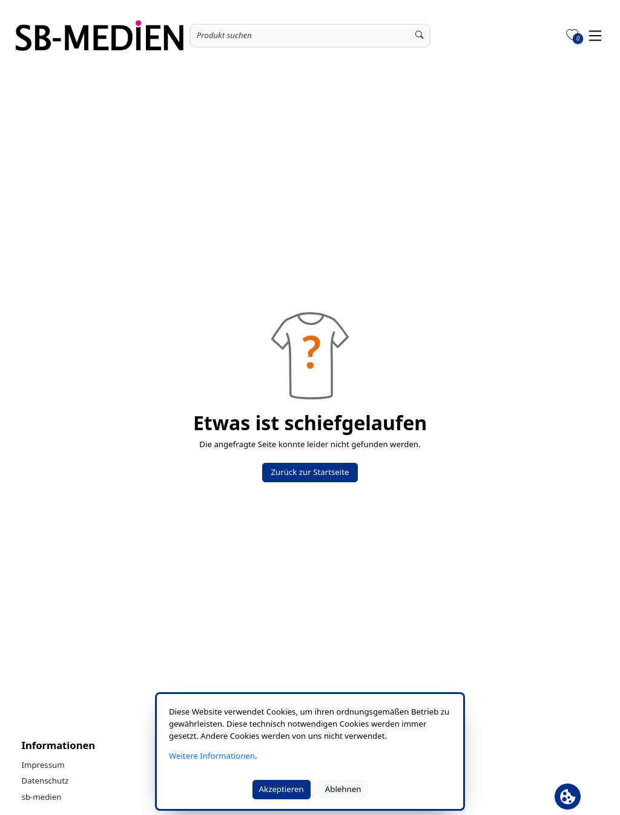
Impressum (43, 764)
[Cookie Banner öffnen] (567, 796)
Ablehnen (343, 789)
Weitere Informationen (212, 755)
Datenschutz (45, 780)
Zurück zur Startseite (310, 471)
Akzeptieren (281, 789)
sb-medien (42, 796)
